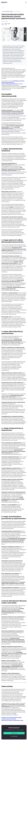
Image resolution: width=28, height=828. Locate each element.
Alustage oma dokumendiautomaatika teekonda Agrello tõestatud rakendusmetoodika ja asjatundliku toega (12, 719)
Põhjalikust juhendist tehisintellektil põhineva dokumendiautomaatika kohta (12, 82)
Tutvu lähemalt (14, 736)
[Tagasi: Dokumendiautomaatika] (2, 8)
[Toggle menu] (26, 2)
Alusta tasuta (14, 733)
